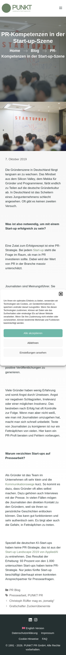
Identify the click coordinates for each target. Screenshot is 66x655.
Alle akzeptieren (33, 333)
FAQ (44, 638)
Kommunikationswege (19, 484)
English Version (33, 628)
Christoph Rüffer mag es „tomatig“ (31, 601)
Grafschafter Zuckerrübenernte (29, 606)
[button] (60, 294)
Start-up (38, 250)
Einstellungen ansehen (33, 352)
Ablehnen (33, 342)
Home (15, 51)
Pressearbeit (17, 595)
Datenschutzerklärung (35, 361)
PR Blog (14, 590)
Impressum (53, 361)
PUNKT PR (35, 595)
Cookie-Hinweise (16, 361)
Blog (35, 51)
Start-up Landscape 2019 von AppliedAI (31, 552)
